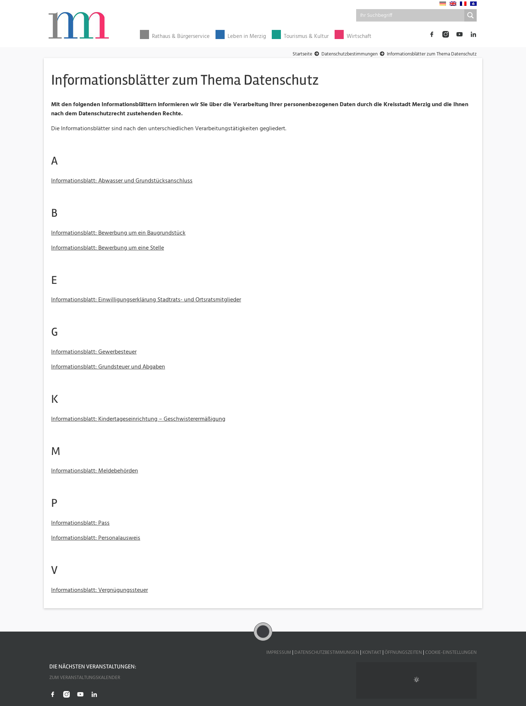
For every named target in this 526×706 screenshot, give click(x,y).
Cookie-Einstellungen (451, 652)
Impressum (278, 652)
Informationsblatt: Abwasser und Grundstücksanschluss (122, 181)
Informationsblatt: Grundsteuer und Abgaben (108, 367)
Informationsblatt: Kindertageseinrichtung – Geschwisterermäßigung (138, 419)
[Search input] (410, 15)
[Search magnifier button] (470, 15)
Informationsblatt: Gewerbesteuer (94, 352)
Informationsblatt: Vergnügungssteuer (99, 590)
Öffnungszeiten (403, 652)
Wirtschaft (359, 36)
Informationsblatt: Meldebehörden (94, 471)
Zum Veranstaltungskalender (84, 678)
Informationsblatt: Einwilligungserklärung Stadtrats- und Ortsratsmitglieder (146, 300)
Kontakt (371, 652)
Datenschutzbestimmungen (326, 652)
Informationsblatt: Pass (80, 523)
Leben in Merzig (247, 36)
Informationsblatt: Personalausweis (95, 538)
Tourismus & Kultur (306, 36)
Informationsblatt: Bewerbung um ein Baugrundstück (118, 233)
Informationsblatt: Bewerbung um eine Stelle (107, 248)
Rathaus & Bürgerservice (181, 36)
